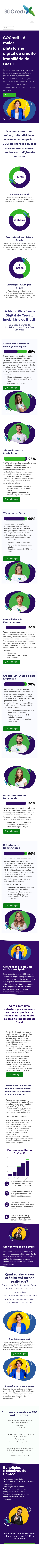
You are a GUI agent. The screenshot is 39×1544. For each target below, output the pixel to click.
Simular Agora (9, 95)
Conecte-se (8, 28)
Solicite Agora (11, 388)
